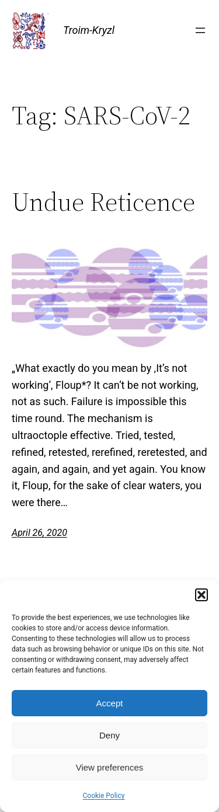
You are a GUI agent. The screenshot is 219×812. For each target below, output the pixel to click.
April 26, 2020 (39, 532)
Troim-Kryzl (88, 30)
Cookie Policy (104, 796)
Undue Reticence (103, 202)
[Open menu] (200, 30)
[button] (201, 595)
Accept (109, 703)
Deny (109, 735)
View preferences (110, 767)
